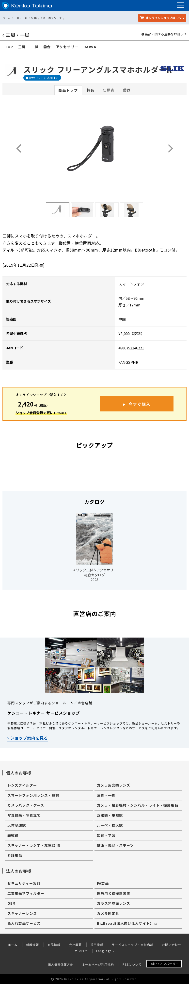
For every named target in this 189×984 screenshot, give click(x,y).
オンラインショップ (162, 18)
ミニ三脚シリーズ (51, 18)
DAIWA (89, 46)
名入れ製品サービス (24, 923)
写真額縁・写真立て (24, 815)
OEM (11, 903)
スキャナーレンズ (22, 913)
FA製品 (103, 883)
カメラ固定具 (108, 913)
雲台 (47, 46)
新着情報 (32, 944)
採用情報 (96, 944)
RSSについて (132, 964)
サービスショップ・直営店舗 (132, 944)
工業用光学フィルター (25, 893)
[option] (57, 209)
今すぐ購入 (139, 404)
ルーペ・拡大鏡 (110, 825)
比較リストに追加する (42, 78)
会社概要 (75, 944)
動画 (127, 89)
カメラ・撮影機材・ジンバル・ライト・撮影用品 (137, 805)
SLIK (34, 18)
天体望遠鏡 (16, 825)
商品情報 (53, 944)
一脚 (34, 46)
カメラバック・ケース (25, 805)
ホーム (6, 18)
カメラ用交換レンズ (113, 785)
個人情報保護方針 (60, 964)
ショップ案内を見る (27, 738)
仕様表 (109, 89)
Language (105, 951)
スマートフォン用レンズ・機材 (33, 795)
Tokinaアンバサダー (164, 964)
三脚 (22, 46)
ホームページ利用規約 (98, 964)
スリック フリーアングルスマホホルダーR (97, 69)
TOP (9, 46)
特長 (90, 89)
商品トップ (68, 90)
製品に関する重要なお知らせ (164, 34)
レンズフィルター (22, 785)
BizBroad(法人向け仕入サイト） (127, 923)
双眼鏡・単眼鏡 (110, 815)
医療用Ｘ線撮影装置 (113, 893)
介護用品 (14, 855)
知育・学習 (106, 835)
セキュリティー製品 (23, 883)
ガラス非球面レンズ (113, 903)
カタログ (81, 951)
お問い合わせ (171, 944)
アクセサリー (67, 46)
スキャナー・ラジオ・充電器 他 (33, 845)
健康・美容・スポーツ (115, 845)
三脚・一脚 (21, 18)
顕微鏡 (12, 835)
